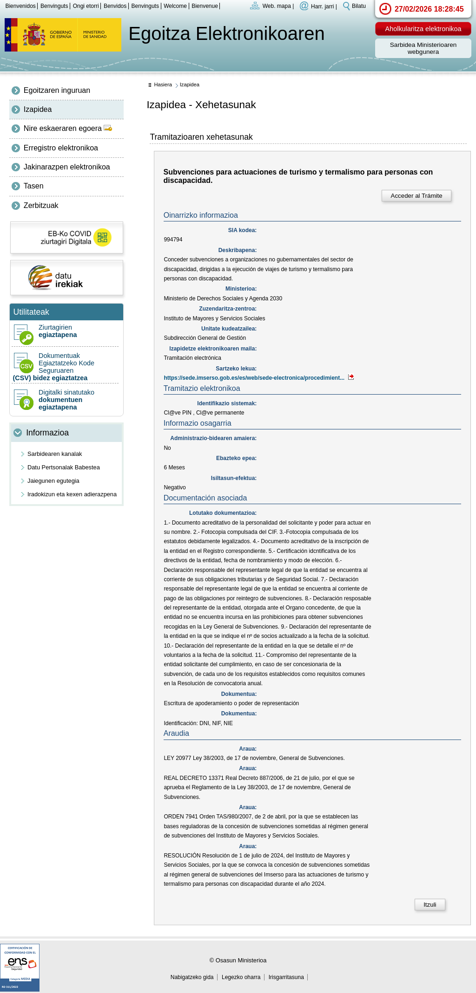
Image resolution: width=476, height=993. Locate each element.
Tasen (34, 186)
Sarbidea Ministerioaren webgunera (423, 48)
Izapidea (38, 109)
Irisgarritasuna (286, 977)
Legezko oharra (241, 977)
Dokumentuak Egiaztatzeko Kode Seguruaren (65, 367)
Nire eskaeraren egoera (68, 128)
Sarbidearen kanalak (54, 453)
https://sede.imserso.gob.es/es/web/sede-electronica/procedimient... (259, 378)
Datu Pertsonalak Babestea (63, 467)
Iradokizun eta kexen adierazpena (72, 494)
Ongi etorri (86, 6)
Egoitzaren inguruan (57, 90)
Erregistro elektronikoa (61, 148)
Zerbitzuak (41, 205)
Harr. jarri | (324, 6)
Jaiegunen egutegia (53, 480)
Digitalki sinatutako (65, 400)
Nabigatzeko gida (192, 977)
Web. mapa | (278, 6)
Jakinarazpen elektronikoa (67, 167)
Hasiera (163, 84)
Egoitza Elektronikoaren (226, 33)
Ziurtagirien (65, 331)
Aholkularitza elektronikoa (423, 28)
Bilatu (359, 6)
